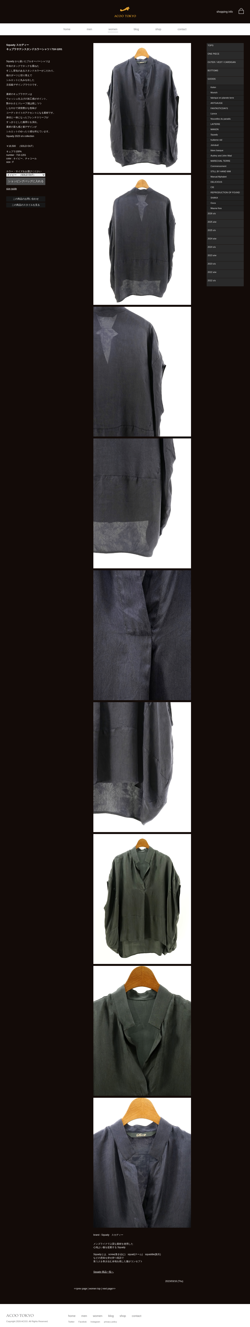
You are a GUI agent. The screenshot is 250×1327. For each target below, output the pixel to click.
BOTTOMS (213, 70)
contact (182, 29)
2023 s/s (212, 264)
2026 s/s (212, 213)
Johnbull (215, 145)
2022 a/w (212, 272)
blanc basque (217, 150)
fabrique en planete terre (222, 98)
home (66, 29)
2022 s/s (212, 280)
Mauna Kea (216, 208)
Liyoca (214, 113)
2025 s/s (212, 230)
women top (95, 1288)
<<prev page (80, 1288)
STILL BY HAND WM (221, 171)
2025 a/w (212, 222)
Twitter (71, 1322)
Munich (214, 92)
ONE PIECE (213, 54)
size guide (11, 188)
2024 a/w (212, 238)
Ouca (213, 203)
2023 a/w (212, 255)
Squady (214, 134)
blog (136, 29)
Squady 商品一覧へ (103, 1272)
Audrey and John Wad (221, 155)
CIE (212, 187)
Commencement (218, 166)
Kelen (213, 87)
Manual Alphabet (219, 176)
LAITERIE (215, 124)
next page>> (108, 1288)
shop (158, 29)
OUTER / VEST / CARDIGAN (222, 62)
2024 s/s (212, 247)
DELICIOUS (216, 182)
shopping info (225, 11)
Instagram (95, 1322)
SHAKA (214, 198)
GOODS (212, 79)
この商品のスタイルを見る (26, 205)
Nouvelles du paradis (221, 119)
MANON (215, 129)
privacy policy (110, 1322)
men (89, 29)
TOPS (210, 45)
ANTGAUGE (217, 103)
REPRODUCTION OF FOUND (225, 192)
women (113, 29)
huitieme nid (216, 140)
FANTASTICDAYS (219, 108)
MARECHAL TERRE (220, 161)
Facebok (82, 1322)
